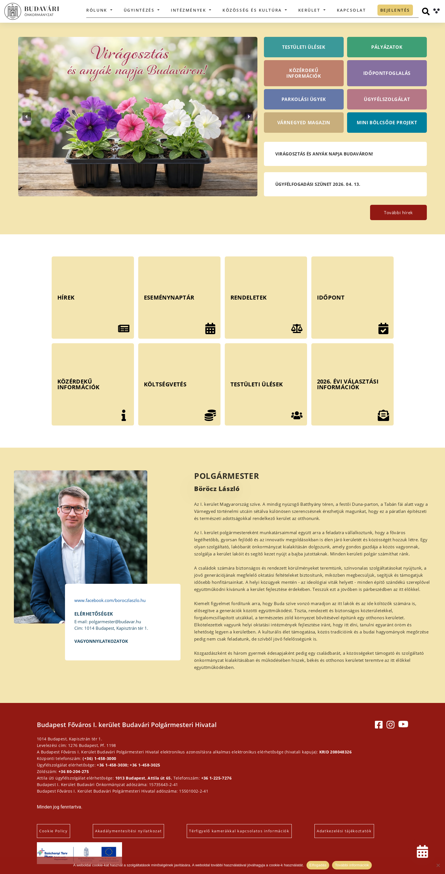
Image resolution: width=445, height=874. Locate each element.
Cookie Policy (53, 830)
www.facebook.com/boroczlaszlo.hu (110, 600)
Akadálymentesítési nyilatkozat (128, 830)
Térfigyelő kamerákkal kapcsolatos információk (239, 830)
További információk (352, 865)
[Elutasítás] (438, 865)
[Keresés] (426, 11)
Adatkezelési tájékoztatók (344, 830)
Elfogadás (317, 865)
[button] (137, 116)
